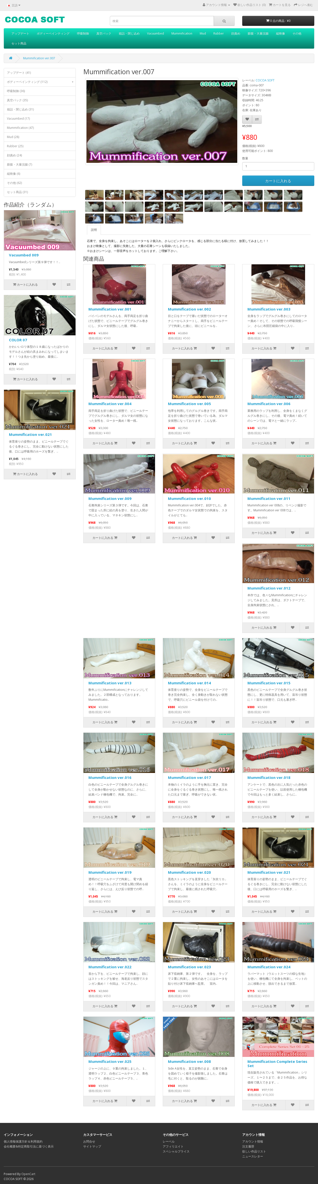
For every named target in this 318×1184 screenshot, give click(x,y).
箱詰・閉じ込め (129, 33)
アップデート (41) (19, 72)
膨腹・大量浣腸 (258, 33)
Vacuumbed (155, 33)
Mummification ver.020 (189, 872)
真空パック (103, 33)
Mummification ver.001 (109, 309)
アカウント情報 (252, 1141)
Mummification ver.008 (189, 1061)
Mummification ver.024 (268, 966)
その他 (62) (14, 183)
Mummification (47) (20, 128)
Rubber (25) (15, 146)
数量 (245, 158)
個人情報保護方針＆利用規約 (23, 1141)
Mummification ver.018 (268, 777)
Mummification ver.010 (189, 498)
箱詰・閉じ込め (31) (20, 109)
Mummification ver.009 (109, 498)
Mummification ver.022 (109, 966)
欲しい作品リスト (254, 1151)
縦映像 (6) (13, 174)
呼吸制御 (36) (16, 91)
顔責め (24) (14, 155)
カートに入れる (278, 180)
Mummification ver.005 (189, 403)
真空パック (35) (17, 100)
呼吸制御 (83, 33)
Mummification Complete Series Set (277, 1063)
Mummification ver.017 (189, 777)
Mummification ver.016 (109, 777)
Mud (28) (13, 137)
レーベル (169, 1141)
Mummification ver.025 (109, 1061)
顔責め (235, 33)
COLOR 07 (18, 339)
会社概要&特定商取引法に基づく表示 (29, 1146)
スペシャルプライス (176, 1151)
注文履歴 (248, 1146)
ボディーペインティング (53, 33)
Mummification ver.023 (189, 966)
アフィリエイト (173, 1146)
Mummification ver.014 (189, 682)
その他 (296, 33)
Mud (203, 33)
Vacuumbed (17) (18, 118)
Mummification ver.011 (268, 498)
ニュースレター (252, 1156)
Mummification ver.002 (189, 309)
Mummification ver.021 (30, 434)
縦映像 (280, 33)
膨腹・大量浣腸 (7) (19, 164)
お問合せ (89, 1141)
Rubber (218, 33)
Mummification (181, 33)
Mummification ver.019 (109, 872)
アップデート (20, 33)
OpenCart (28, 1174)
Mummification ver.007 (39, 58)
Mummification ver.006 (268, 403)
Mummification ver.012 (268, 588)
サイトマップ (92, 1146)
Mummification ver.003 (268, 309)
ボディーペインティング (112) (41, 81)
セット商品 (18, 43)
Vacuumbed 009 (24, 254)
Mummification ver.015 (268, 682)
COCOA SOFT (265, 80)
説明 (94, 230)
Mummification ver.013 (109, 682)
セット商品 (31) (17, 192)
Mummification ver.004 (109, 403)
